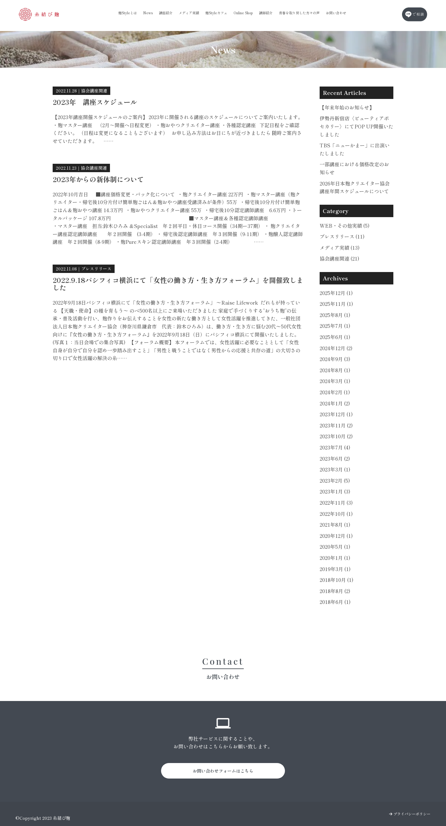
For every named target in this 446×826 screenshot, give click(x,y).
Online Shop (243, 12)
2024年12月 (336, 348)
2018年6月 (335, 601)
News (148, 12)
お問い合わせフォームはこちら (223, 771)
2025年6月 (335, 337)
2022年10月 (336, 513)
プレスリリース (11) (342, 236)
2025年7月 (335, 325)
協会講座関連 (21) (339, 258)
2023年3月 (335, 469)
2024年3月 (335, 381)
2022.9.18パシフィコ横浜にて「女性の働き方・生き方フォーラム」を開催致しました (178, 283)
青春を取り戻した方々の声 (299, 12)
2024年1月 (335, 403)
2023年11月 (336, 425)
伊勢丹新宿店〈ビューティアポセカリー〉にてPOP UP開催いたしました (356, 126)
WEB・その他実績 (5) (344, 225)
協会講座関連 (94, 90)
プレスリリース (96, 269)
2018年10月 (336, 579)
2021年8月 (335, 524)
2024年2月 (335, 392)
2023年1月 (335, 491)
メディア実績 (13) (340, 247)
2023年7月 (335, 447)
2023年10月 (336, 436)
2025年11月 (336, 303)
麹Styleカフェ (216, 12)
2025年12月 (336, 293)
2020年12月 (336, 535)
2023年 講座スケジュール (95, 102)
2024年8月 (335, 370)
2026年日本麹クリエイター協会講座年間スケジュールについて (355, 187)
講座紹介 (166, 12)
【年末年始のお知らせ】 (347, 107)
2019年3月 (335, 569)
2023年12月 (336, 414)
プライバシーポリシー (410, 813)
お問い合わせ (336, 12)
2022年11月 (336, 502)
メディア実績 (189, 12)
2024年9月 (335, 359)
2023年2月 (335, 480)
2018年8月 (335, 591)
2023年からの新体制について (98, 179)
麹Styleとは (127, 12)
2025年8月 (335, 315)
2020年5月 (335, 546)
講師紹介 (266, 12)
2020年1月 (335, 557)
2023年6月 (335, 458)
